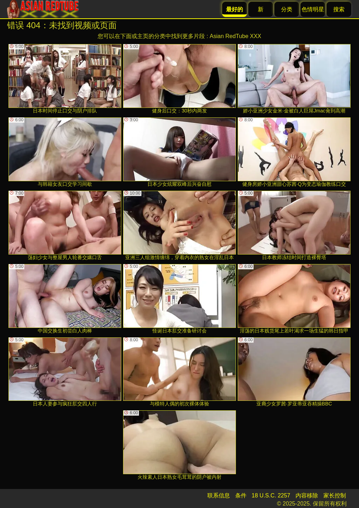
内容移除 (307, 495)
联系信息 (218, 495)
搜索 (339, 9)
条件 (241, 495)
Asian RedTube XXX (235, 36)
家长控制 (334, 495)
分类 (286, 9)
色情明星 (313, 9)
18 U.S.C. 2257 (271, 495)
